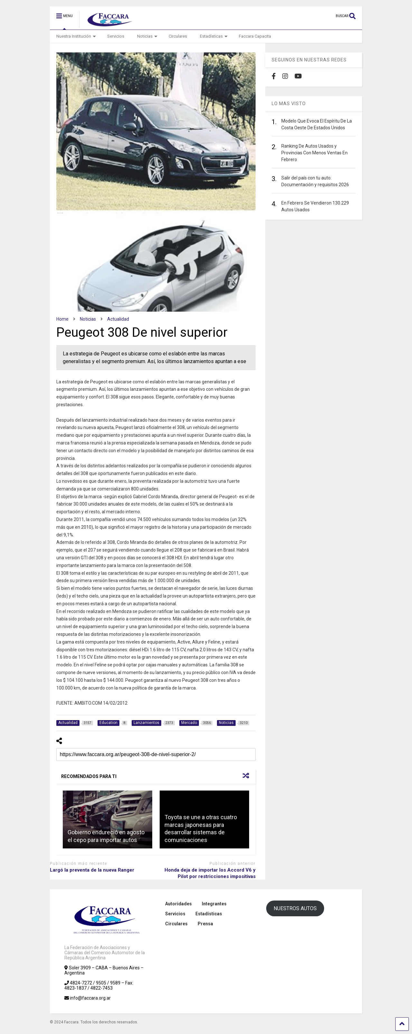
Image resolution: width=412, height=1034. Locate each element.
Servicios (115, 36)
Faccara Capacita (255, 36)
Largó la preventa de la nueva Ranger (92, 870)
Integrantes (214, 903)
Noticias (147, 36)
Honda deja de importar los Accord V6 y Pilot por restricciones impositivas (210, 873)
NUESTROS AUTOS (295, 908)
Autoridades (178, 903)
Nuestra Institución (76, 36)
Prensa (205, 923)
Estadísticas (214, 36)
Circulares (178, 36)
